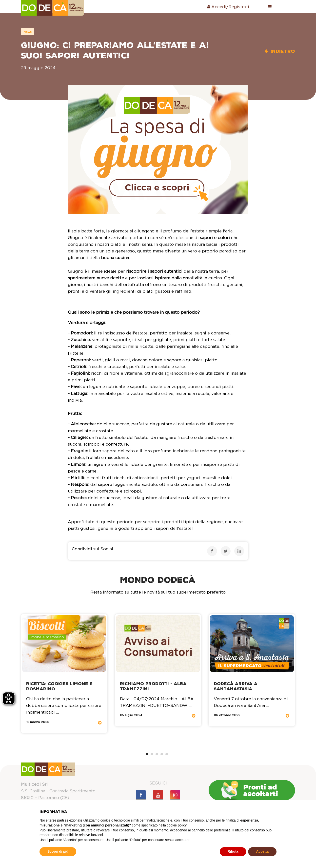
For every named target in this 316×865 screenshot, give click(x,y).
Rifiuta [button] (233, 851)
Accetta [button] (262, 851)
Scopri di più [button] (57, 851)
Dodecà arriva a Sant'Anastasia (235, 686)
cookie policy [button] (176, 825)
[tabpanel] (64, 673)
